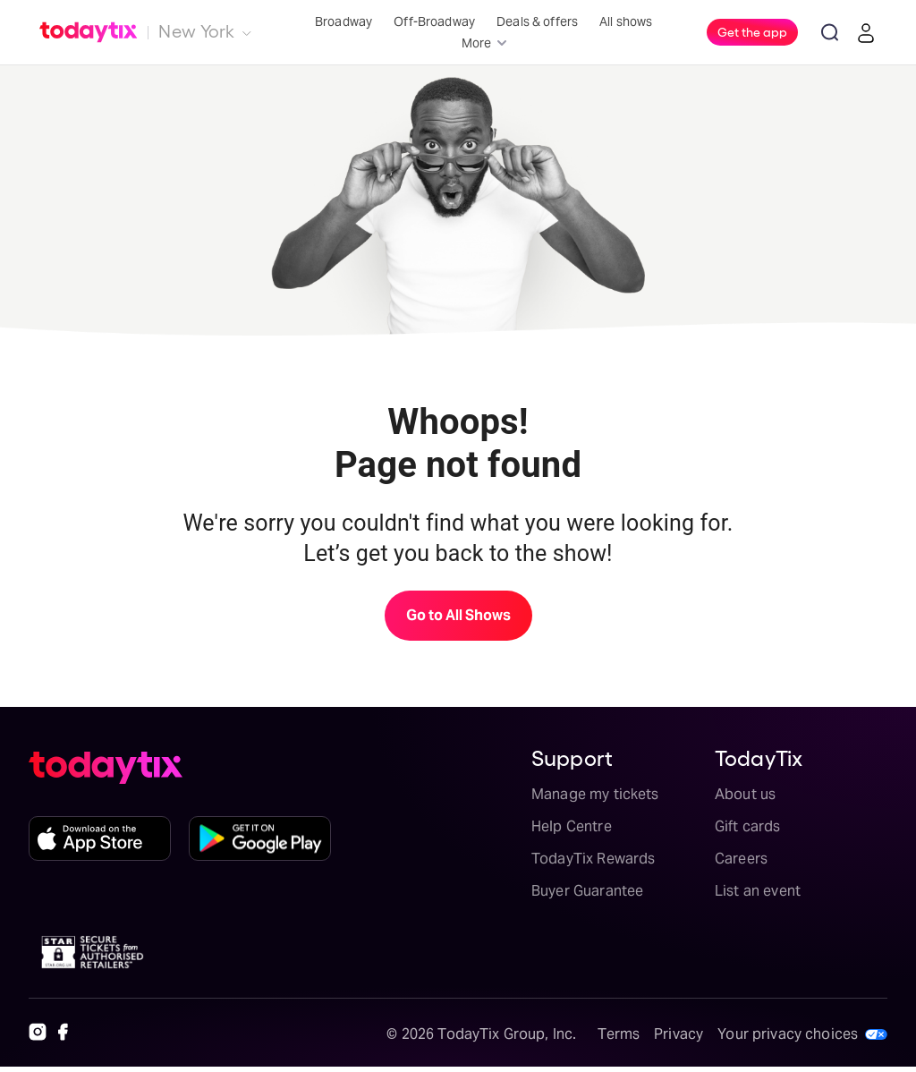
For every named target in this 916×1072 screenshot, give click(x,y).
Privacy (678, 1034)
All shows (625, 21)
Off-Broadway (434, 21)
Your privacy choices (787, 1034)
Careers (741, 858)
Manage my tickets (595, 794)
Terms (619, 1034)
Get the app (752, 31)
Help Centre (571, 826)
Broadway (343, 21)
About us (745, 794)
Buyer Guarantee (587, 890)
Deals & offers (537, 21)
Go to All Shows (458, 615)
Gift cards (748, 826)
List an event (758, 890)
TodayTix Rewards (593, 858)
